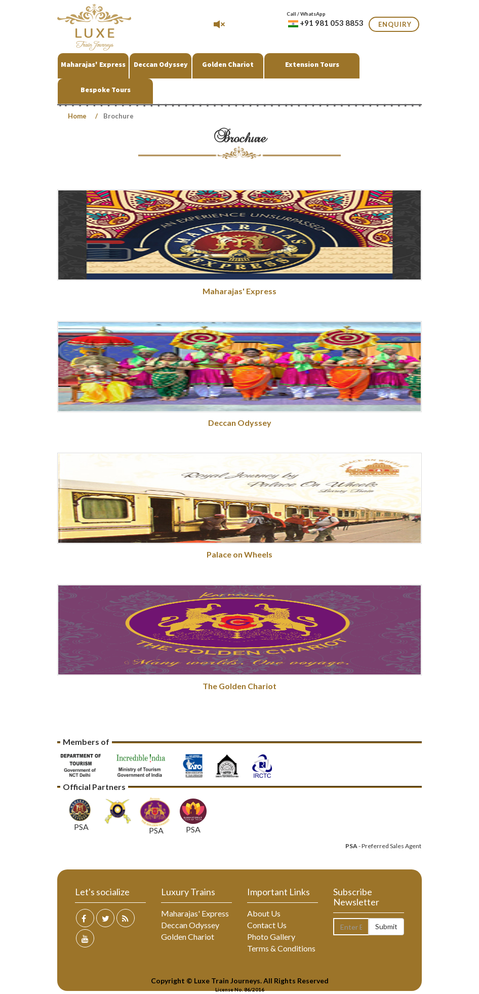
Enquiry (395, 24)
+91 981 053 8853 (326, 22)
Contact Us (267, 925)
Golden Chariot (228, 64)
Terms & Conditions (281, 948)
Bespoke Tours (106, 89)
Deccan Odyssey (161, 64)
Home (77, 116)
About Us (264, 913)
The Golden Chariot (239, 686)
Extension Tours (312, 64)
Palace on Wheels (239, 554)
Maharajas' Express (93, 64)
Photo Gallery (271, 936)
